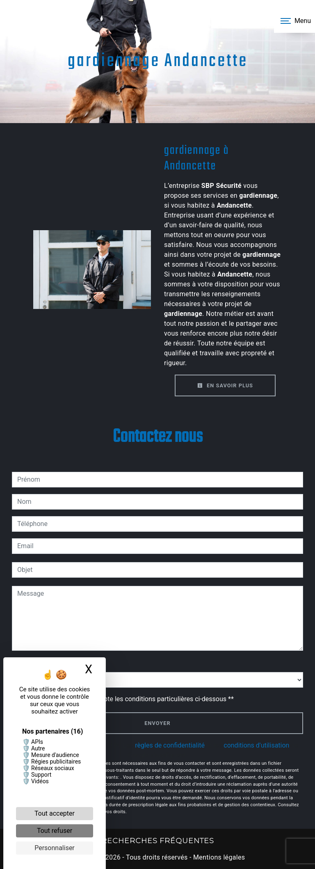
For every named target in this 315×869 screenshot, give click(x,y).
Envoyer (157, 723)
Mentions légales (218, 857)
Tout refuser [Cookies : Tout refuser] (54, 831)
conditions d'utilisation (256, 745)
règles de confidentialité (170, 745)
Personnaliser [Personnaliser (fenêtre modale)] (54, 848)
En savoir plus (225, 385)
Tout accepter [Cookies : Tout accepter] (54, 813)
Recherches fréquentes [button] (157, 840)
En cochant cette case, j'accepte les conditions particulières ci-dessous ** (127, 699)
